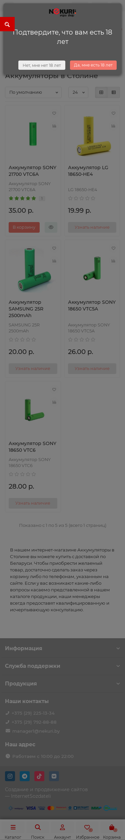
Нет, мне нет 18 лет (42, 65)
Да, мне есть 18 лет (93, 64)
